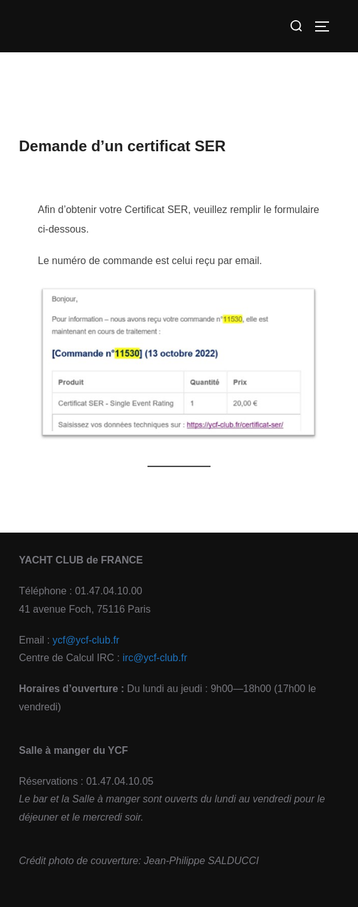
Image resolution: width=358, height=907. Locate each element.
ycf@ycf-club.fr (85, 640)
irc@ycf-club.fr (155, 657)
